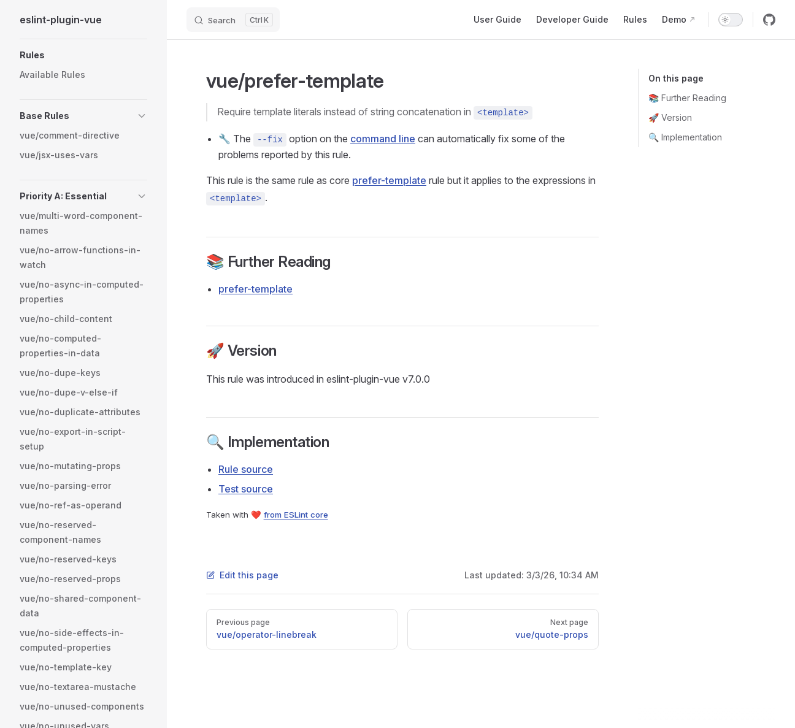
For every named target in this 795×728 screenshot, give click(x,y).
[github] (769, 20)
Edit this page (242, 575)
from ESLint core (296, 514)
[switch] (730, 19)
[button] (83, 55)
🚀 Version (670, 117)
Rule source (245, 469)
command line (382, 138)
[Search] (233, 19)
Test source (245, 489)
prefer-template (389, 180)
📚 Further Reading (687, 98)
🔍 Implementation (685, 137)
